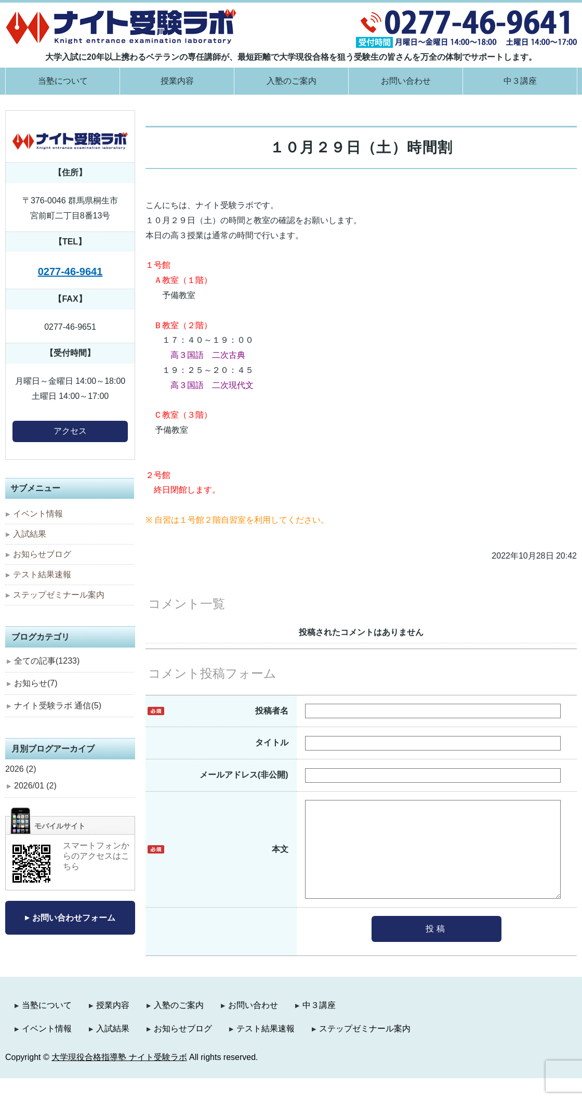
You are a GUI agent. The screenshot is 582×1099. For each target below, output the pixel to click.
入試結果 (29, 533)
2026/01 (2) (35, 785)
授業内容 (177, 80)
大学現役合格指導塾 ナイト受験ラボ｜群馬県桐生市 (121, 26)
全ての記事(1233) (47, 660)
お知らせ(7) (36, 683)
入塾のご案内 (291, 80)
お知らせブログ (42, 554)
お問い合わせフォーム (73, 917)
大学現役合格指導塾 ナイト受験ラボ (119, 1078)
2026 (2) (20, 769)
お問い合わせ (406, 80)
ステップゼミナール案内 (58, 594)
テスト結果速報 (42, 574)
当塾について (63, 80)
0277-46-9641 (70, 271)
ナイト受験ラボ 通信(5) (57, 705)
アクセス (70, 430)
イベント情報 (38, 513)
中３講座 (520, 80)
